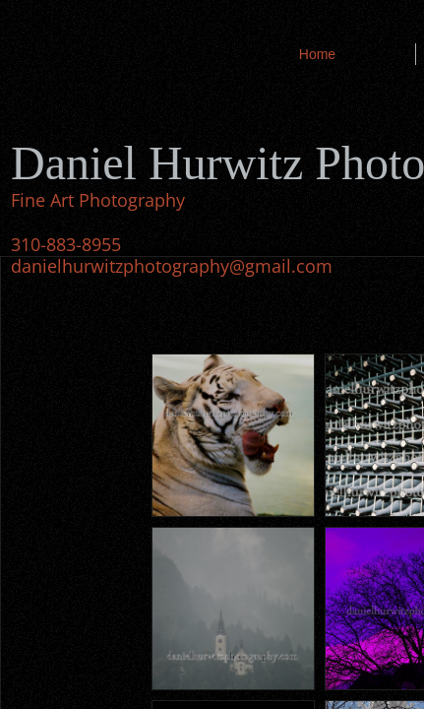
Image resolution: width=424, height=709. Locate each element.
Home (317, 54)
